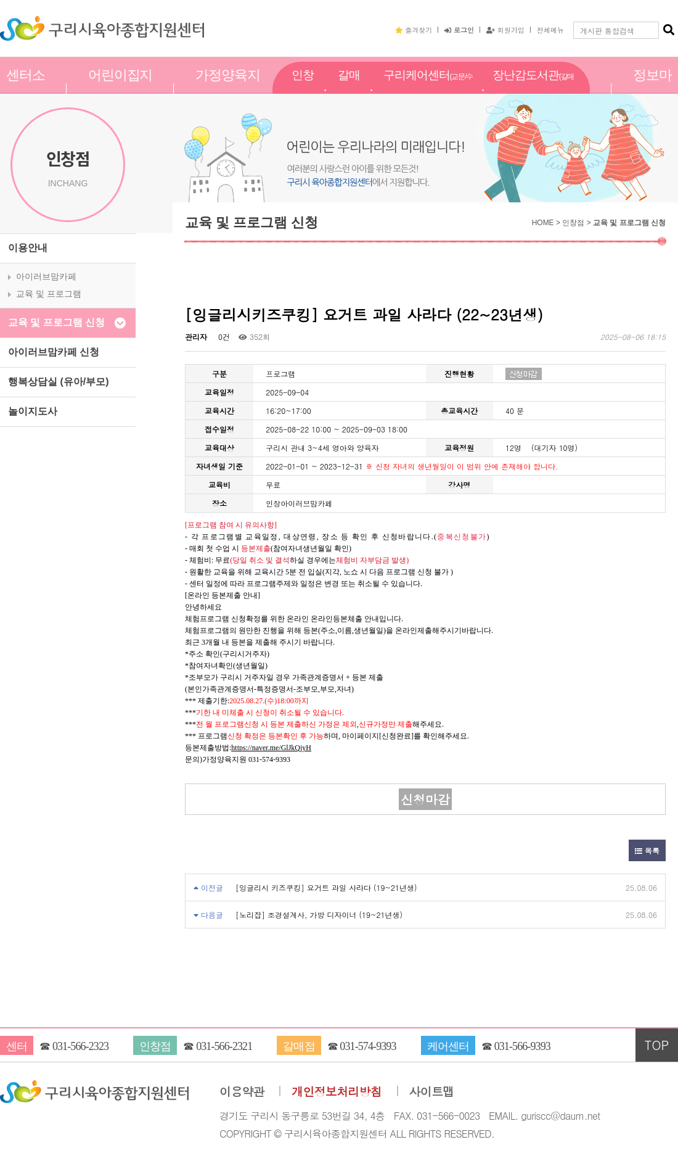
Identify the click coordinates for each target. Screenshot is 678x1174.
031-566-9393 (522, 1046)
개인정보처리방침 (337, 1091)
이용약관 (241, 1091)
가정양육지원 (227, 88)
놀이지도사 (32, 411)
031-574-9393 (368, 1046)
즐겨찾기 (413, 30)
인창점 (303, 88)
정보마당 (652, 88)
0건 (223, 336)
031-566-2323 (80, 1046)
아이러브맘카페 (46, 276)
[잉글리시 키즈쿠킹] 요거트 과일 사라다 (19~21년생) (326, 887)
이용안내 (27, 247)
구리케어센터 (428, 88)
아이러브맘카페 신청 (53, 352)
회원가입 (505, 30)
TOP (657, 1045)
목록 (647, 850)
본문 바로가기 (0, 0)
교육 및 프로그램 (48, 294)
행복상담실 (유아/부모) (58, 381)
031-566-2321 (224, 1046)
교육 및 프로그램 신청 (56, 322)
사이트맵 (431, 1091)
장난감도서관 (533, 88)
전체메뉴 (550, 30)
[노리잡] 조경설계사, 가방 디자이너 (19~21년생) (318, 914)
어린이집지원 (120, 88)
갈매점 (349, 88)
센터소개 (25, 88)
